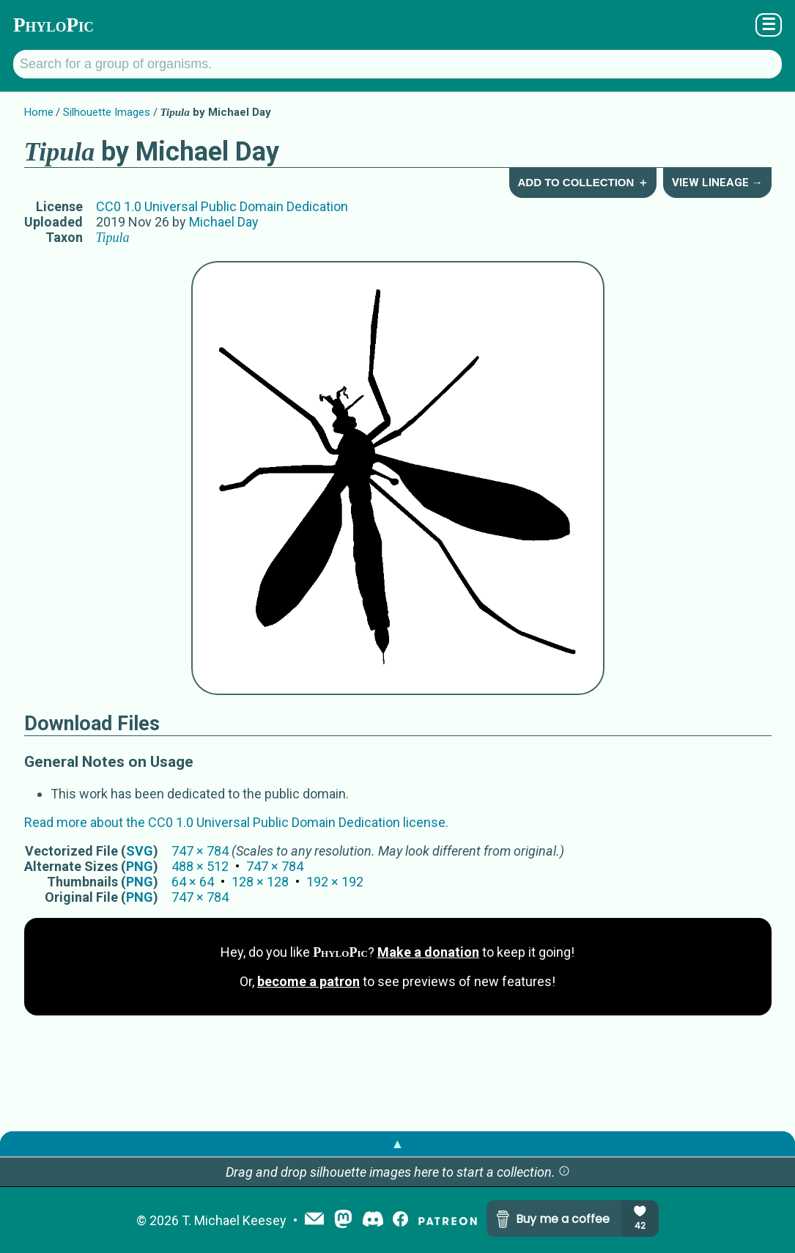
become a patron (308, 981)
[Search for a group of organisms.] (397, 64)
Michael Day (224, 221)
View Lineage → (717, 182)
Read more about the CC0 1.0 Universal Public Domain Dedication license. (236, 822)
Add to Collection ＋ (582, 182)
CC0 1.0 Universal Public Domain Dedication (222, 206)
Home (38, 112)
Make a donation (428, 952)
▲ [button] (397, 1143)
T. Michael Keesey (234, 1220)
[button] (564, 1172)
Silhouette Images (106, 112)
